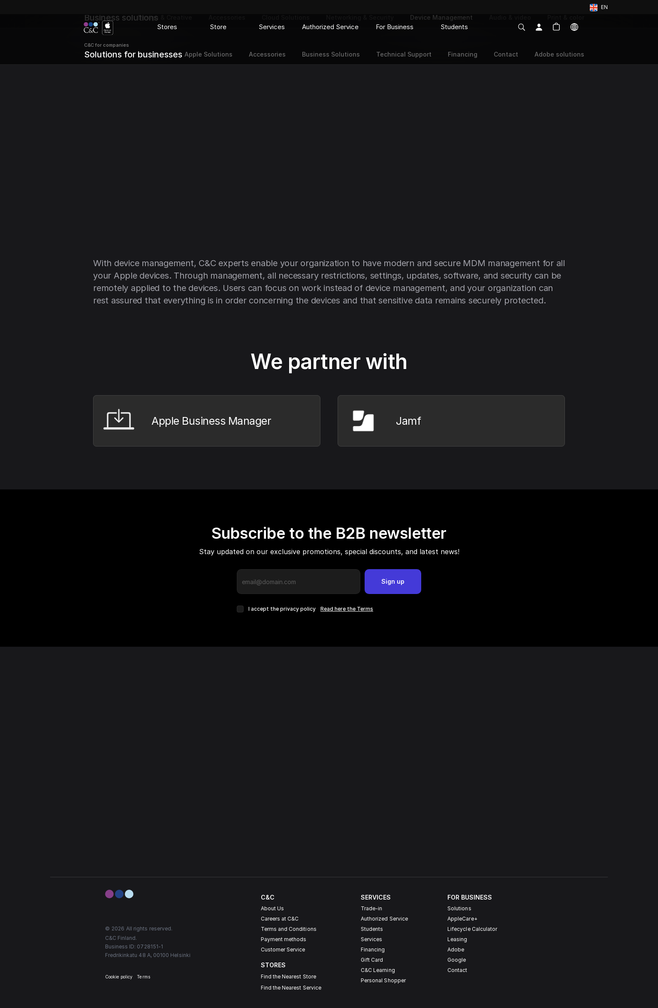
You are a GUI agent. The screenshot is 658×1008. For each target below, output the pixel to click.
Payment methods (284, 939)
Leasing (457, 939)
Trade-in (371, 908)
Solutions (459, 908)
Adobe (455, 949)
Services (371, 939)
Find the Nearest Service (291, 987)
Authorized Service (384, 918)
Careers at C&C (280, 918)
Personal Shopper (383, 980)
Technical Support (404, 54)
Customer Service (283, 949)
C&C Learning (378, 970)
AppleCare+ (462, 918)
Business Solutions (331, 54)
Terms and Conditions (289, 929)
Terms (143, 976)
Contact (457, 970)
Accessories (267, 54)
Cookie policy (119, 976)
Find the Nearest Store (288, 976)
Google (456, 960)
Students (372, 929)
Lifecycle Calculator (472, 929)
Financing (373, 949)
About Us (272, 908)
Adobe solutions (559, 54)
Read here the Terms (346, 609)
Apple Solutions (207, 54)
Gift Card (372, 960)
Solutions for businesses (133, 54)
